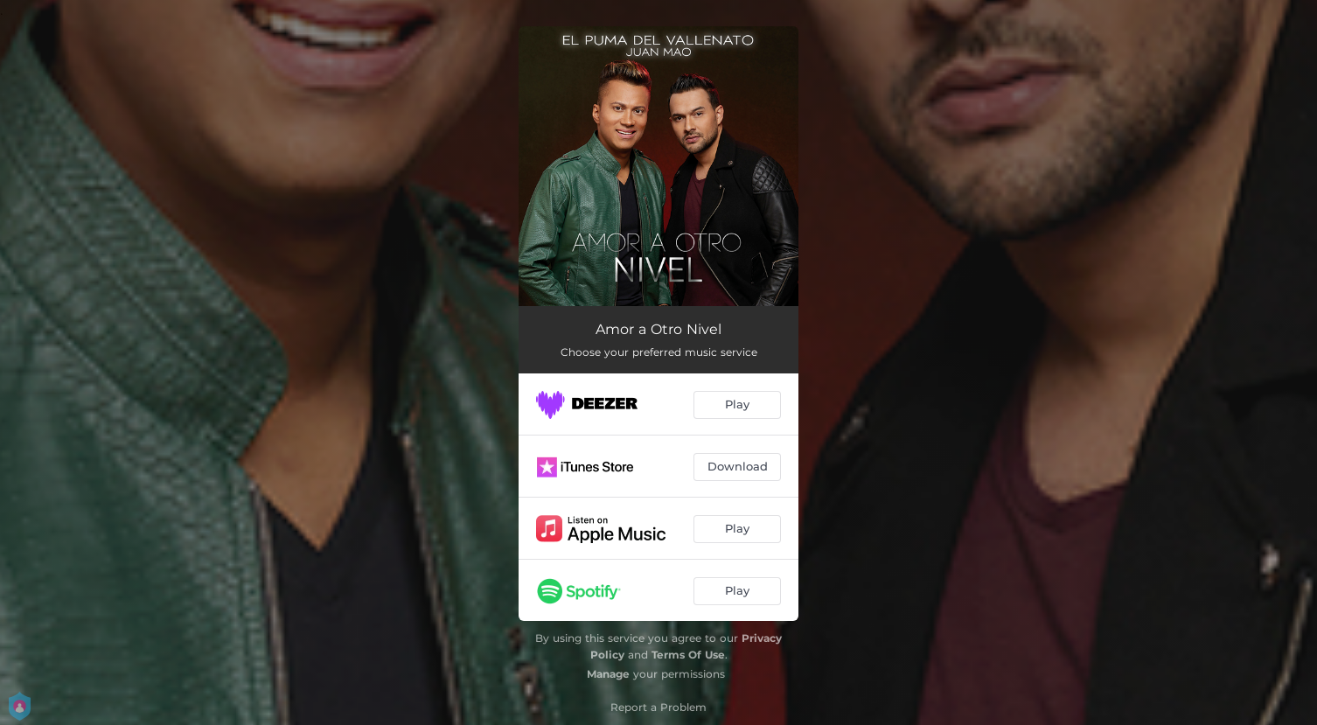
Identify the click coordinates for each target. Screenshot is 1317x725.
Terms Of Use (688, 654)
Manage (608, 673)
